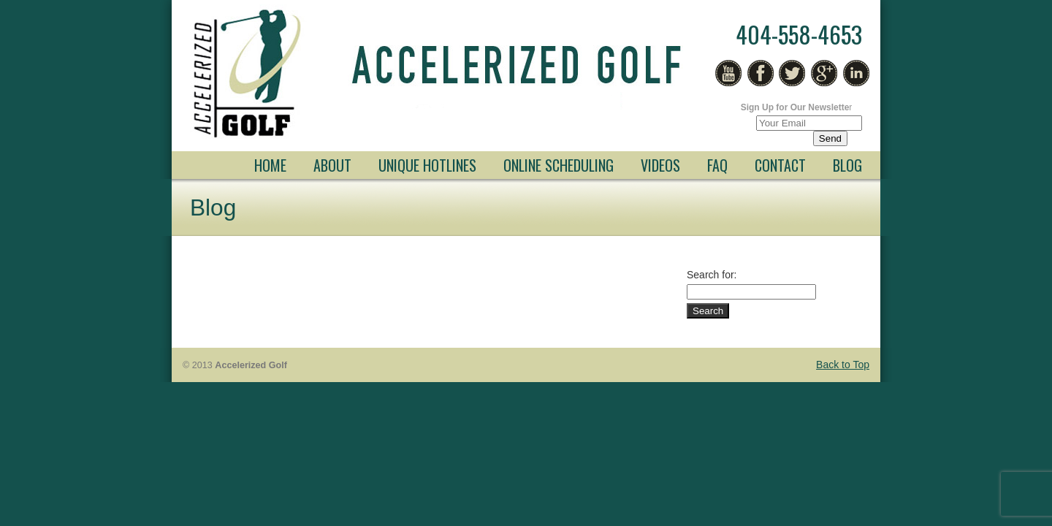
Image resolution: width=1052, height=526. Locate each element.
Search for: (711, 275)
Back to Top (842, 364)
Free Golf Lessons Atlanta (438, 73)
